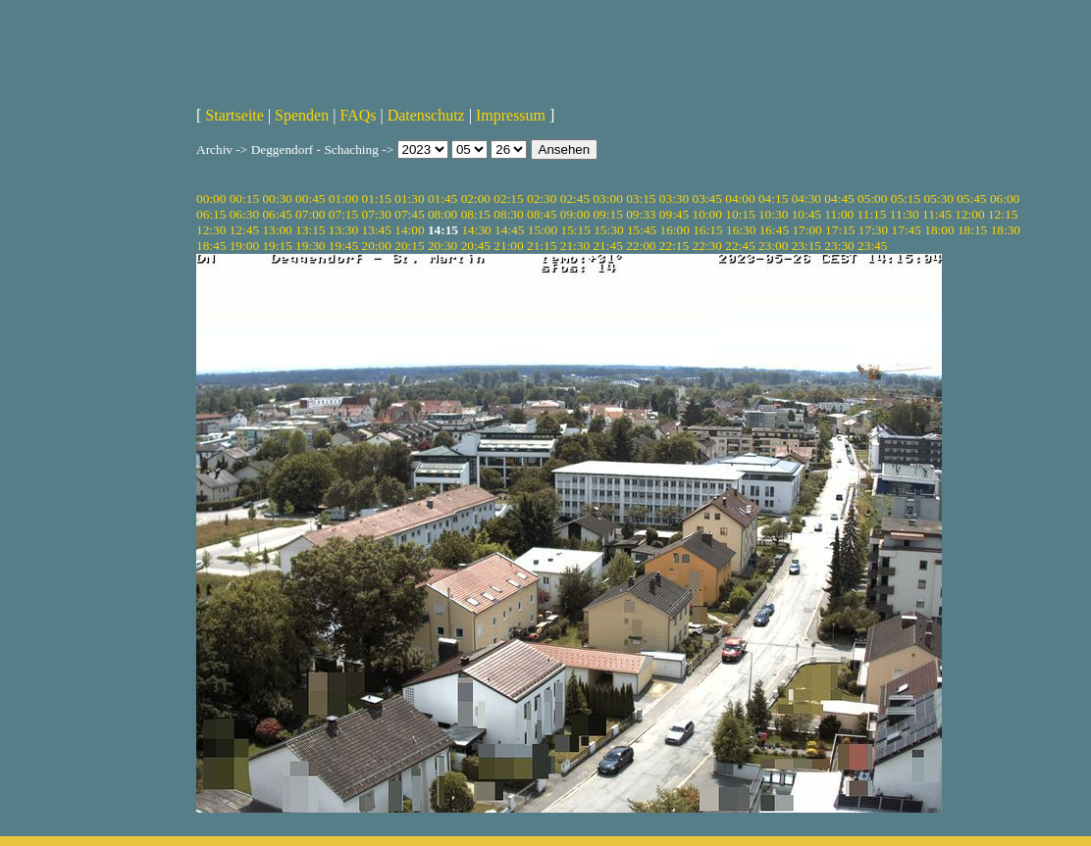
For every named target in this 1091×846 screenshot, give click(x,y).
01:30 (409, 198)
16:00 (675, 230)
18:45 (211, 245)
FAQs (357, 115)
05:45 (971, 198)
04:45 (839, 198)
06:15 (211, 214)
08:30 (508, 214)
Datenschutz (426, 115)
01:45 (442, 198)
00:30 (276, 198)
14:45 (509, 230)
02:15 (508, 198)
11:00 (839, 214)
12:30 (211, 230)
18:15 (972, 230)
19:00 (244, 245)
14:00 (409, 230)
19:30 (310, 245)
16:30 (740, 230)
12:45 (244, 230)
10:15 (739, 214)
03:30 (674, 198)
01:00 (343, 198)
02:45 (575, 198)
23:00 (773, 245)
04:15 (773, 198)
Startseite (234, 115)
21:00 (508, 245)
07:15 (343, 214)
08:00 (442, 214)
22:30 (707, 245)
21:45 (607, 245)
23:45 (872, 245)
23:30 (839, 245)
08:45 (541, 214)
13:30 (343, 230)
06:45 (276, 214)
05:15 (905, 198)
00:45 (310, 198)
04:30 (806, 198)
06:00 (1004, 198)
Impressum (511, 115)
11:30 (904, 214)
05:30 (938, 198)
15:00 (542, 230)
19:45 (343, 245)
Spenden (302, 115)
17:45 (906, 230)
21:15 (541, 245)
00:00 (211, 198)
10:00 (707, 214)
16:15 (707, 230)
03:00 (607, 198)
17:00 (806, 230)
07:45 (409, 214)
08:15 (476, 214)
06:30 (244, 214)
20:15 (409, 245)
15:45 (641, 230)
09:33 (640, 214)
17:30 (873, 230)
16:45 (774, 230)
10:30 (773, 214)
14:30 (476, 230)
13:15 (310, 230)
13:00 (276, 230)
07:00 (310, 214)
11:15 (872, 214)
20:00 (376, 245)
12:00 (969, 214)
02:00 (476, 198)
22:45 (739, 245)
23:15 (806, 245)
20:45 (476, 245)
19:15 (276, 245)
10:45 (806, 214)
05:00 (872, 198)
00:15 (244, 198)
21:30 (575, 245)
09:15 (607, 214)
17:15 (840, 230)
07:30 (376, 214)
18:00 (939, 230)
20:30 (442, 245)
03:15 (640, 198)
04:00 (739, 198)
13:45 (376, 230)
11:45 (937, 214)
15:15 (575, 230)
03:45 (707, 198)
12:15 (1002, 214)
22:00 (640, 245)
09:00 (575, 214)
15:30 (608, 230)
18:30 (1005, 230)
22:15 (674, 245)
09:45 (674, 214)
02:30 (541, 198)
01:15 (376, 198)
